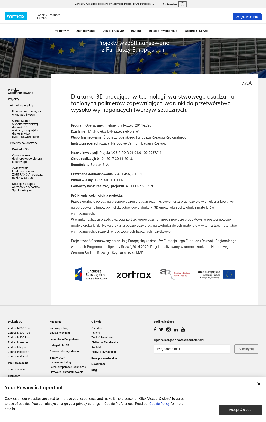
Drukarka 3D (20, 149)
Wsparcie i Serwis (196, 30)
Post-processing (18, 362)
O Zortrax (97, 328)
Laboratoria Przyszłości (64, 339)
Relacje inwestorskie (104, 358)
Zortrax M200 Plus (19, 337)
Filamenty (14, 376)
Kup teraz (55, 321)
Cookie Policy (159, 404)
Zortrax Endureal (18, 356)
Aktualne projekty (21, 105)
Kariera (95, 332)
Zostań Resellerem (102, 337)
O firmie (96, 321)
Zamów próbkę (59, 328)
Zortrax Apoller (16, 369)
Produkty (61, 30)
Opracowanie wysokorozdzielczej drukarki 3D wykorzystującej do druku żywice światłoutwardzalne (25, 129)
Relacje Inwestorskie (163, 30)
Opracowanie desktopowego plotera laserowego (27, 159)
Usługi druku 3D (113, 30)
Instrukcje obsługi (60, 362)
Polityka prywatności (103, 351)
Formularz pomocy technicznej (68, 367)
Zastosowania (85, 30)
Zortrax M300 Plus (19, 332)
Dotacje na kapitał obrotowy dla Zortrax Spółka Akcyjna (26, 187)
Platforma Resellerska (104, 342)
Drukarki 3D (15, 321)
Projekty (13, 99)
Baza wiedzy (57, 357)
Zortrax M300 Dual (19, 328)
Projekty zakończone (24, 143)
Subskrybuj (246, 349)
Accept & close (240, 410)
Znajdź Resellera (247, 17)
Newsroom (98, 364)
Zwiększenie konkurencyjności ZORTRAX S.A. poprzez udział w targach (27, 172)
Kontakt (96, 347)
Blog (94, 370)
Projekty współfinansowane (20, 91)
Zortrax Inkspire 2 (18, 351)
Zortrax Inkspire (17, 347)
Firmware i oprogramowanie (66, 371)
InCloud (136, 30)
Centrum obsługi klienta (64, 351)
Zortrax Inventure (18, 342)
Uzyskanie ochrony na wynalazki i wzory (26, 113)
